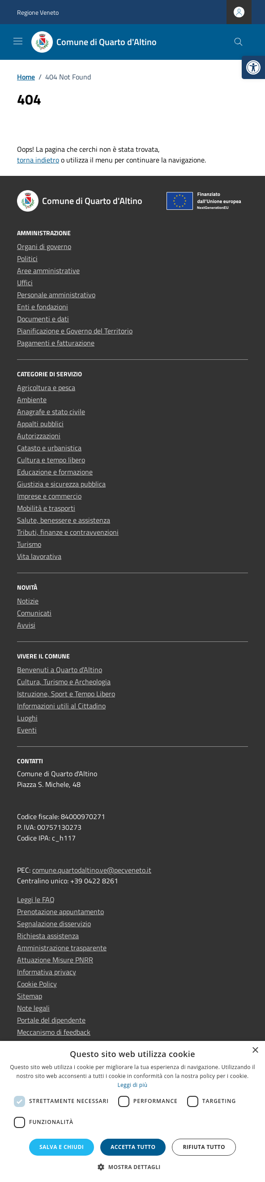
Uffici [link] (25, 282)
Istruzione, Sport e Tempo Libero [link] (66, 693)
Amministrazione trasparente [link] (62, 947)
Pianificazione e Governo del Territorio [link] (74, 330)
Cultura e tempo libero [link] (51, 459)
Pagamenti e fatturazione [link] (55, 342)
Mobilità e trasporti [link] (46, 508)
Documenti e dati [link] (43, 318)
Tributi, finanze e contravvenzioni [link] (68, 532)
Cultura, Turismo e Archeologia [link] (64, 681)
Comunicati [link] (34, 613)
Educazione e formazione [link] (55, 471)
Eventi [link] (27, 729)
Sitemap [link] (29, 996)
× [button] (255, 1050)
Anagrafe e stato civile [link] (51, 411)
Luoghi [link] (27, 717)
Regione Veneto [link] (38, 12)
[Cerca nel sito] (238, 42)
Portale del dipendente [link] (51, 1020)
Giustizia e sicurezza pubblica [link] (61, 484)
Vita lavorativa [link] (39, 556)
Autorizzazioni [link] (38, 435)
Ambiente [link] (32, 399)
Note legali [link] (33, 1008)
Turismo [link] (29, 544)
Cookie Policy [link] (37, 983)
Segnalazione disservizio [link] (54, 923)
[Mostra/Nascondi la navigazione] (18, 41)
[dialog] (132, 1111)
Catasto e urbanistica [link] (49, 447)
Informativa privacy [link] (46, 971)
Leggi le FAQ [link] (36, 899)
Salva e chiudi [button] (61, 1147)
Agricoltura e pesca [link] (46, 387)
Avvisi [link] (26, 625)
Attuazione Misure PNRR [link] (55, 959)
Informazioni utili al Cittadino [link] (61, 705)
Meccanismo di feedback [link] (53, 1032)
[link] (253, 67)
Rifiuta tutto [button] (204, 1147)
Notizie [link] (27, 600)
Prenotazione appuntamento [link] (60, 911)
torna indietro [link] (38, 159)
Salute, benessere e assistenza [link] (63, 520)
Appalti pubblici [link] (40, 423)
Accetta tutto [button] (133, 1147)
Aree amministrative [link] (48, 270)
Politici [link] (27, 258)
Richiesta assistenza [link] (48, 935)
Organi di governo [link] (44, 246)
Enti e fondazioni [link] (42, 306)
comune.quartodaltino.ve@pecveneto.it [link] (91, 870)
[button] (132, 1166)
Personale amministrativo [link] (56, 294)
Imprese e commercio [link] (49, 496)
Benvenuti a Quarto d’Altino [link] (59, 669)
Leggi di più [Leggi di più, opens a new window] (133, 1085)
